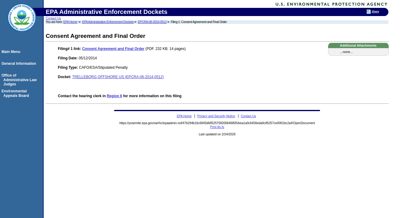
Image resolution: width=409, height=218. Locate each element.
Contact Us (53, 18)
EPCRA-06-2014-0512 (152, 22)
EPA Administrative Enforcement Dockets (108, 22)
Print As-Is (217, 127)
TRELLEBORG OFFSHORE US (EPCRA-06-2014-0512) (118, 77)
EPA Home (70, 22)
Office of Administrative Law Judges (20, 79)
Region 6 (114, 96)
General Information (19, 63)
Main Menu (11, 52)
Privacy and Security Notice (216, 116)
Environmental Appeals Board (16, 93)
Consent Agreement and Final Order (113, 49)
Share (375, 11)
